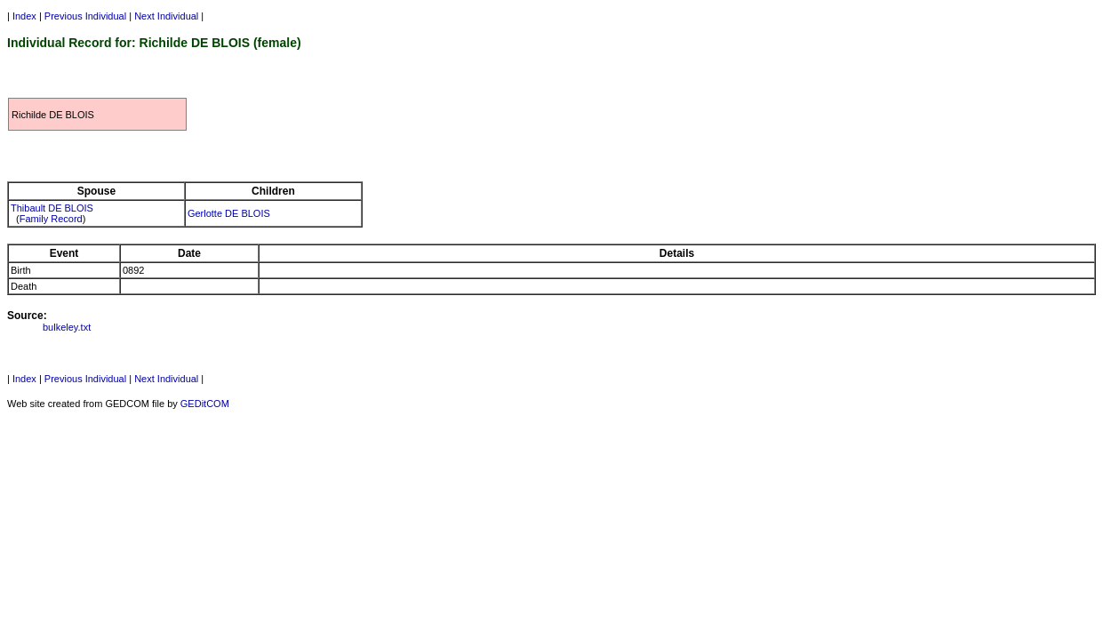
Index (24, 16)
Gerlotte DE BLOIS (229, 213)
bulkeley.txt (67, 327)
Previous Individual (85, 16)
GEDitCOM (204, 403)
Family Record (51, 218)
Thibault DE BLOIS (52, 208)
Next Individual (166, 16)
